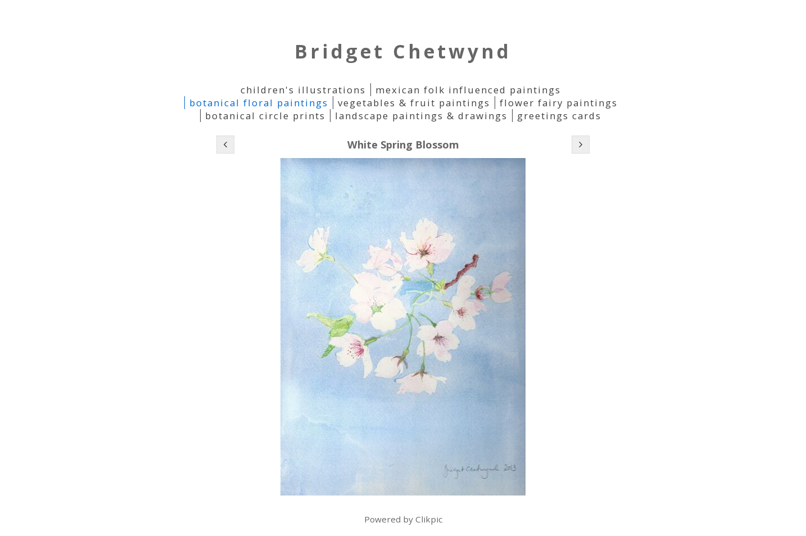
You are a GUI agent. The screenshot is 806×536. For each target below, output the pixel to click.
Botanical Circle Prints (265, 115)
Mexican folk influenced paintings (468, 89)
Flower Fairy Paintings (559, 102)
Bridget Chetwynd (403, 51)
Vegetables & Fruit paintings (414, 102)
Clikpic (428, 519)
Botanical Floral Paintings (258, 102)
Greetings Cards (559, 115)
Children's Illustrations (303, 89)
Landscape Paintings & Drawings (421, 115)
